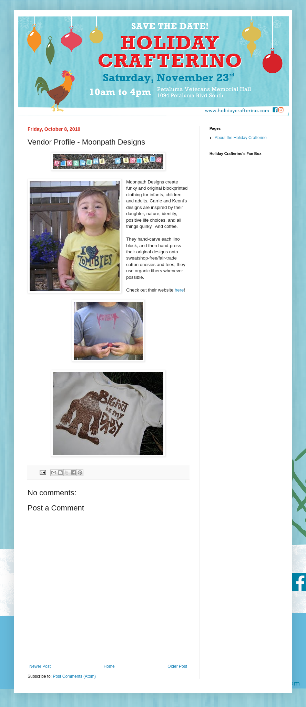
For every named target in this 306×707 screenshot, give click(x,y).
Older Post (177, 666)
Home (109, 666)
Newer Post (40, 666)
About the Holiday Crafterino (241, 137)
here (179, 290)
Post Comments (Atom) (74, 676)
